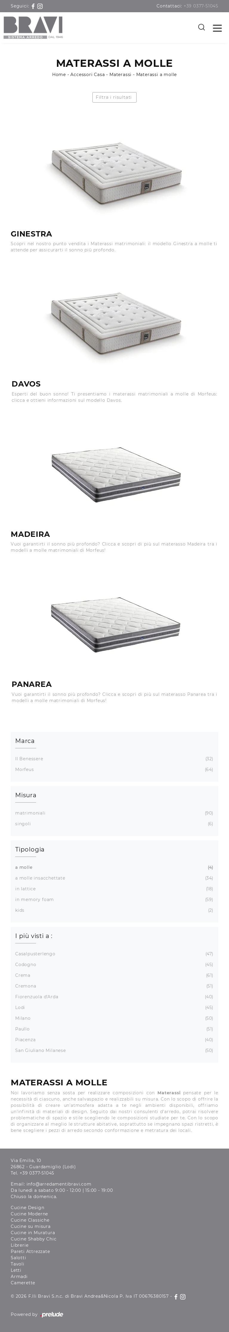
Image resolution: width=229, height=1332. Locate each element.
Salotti (18, 1257)
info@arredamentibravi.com (59, 1184)
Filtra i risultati (114, 97)
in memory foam (113, 900)
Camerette (23, 1282)
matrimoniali (113, 813)
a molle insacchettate (113, 878)
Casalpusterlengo (113, 954)
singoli (113, 824)
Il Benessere (113, 759)
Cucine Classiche (30, 1220)
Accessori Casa (87, 74)
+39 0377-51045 (201, 6)
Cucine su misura (31, 1226)
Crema (113, 975)
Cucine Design (27, 1207)
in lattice (113, 889)
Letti (16, 1270)
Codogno (113, 965)
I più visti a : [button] (33, 935)
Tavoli (17, 1264)
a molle (113, 867)
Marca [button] (25, 740)
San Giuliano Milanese (113, 1050)
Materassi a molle (156, 74)
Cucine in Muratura (33, 1232)
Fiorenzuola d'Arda (113, 997)
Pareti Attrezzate (30, 1251)
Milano (113, 1018)
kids (113, 910)
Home (59, 74)
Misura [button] (26, 795)
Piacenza (113, 1040)
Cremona (113, 986)
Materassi (120, 74)
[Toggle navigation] (217, 28)
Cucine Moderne (29, 1214)
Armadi (19, 1276)
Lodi (113, 1008)
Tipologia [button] (30, 849)
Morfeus (113, 770)
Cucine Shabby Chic (33, 1239)
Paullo (113, 1029)
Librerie (19, 1245)
